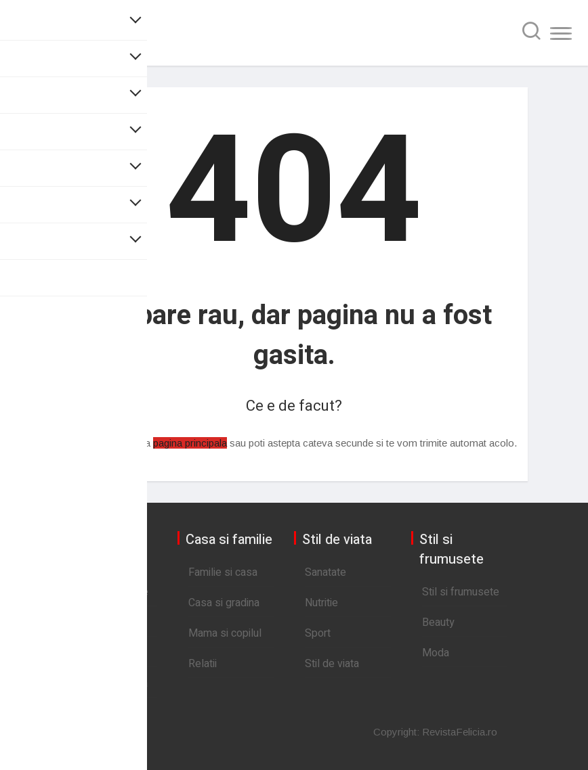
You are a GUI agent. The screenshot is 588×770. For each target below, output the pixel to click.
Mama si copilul (224, 633)
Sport (318, 633)
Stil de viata (332, 664)
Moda (435, 653)
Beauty (438, 622)
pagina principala (190, 443)
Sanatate (325, 572)
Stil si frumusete (460, 592)
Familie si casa (222, 572)
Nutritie (321, 603)
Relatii (202, 664)
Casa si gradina (223, 603)
